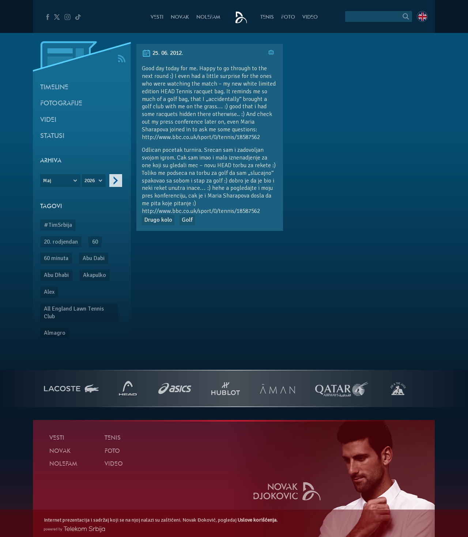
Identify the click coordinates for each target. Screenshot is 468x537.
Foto (288, 17)
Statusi (52, 136)
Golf (187, 220)
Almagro (54, 333)
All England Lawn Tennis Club (74, 312)
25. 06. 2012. (162, 53)
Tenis (267, 17)
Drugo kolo (158, 220)
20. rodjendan (61, 241)
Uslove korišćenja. (258, 520)
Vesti (157, 17)
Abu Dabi (94, 258)
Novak (180, 17)
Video (310, 17)
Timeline (54, 87)
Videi (48, 120)
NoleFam (208, 17)
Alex (49, 292)
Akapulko (94, 275)
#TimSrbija (58, 225)
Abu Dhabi (56, 275)
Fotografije (61, 103)
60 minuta (56, 258)
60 (95, 241)
